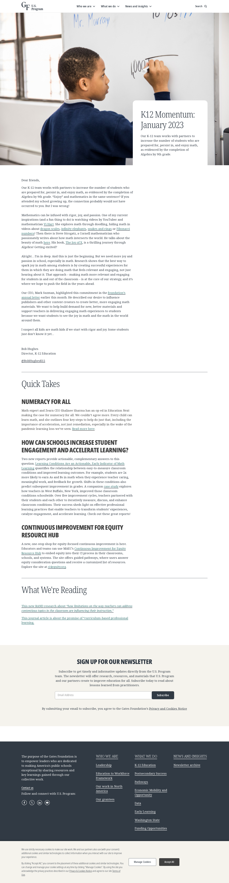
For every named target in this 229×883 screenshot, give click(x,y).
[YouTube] (47, 802)
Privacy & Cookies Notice (80, 871)
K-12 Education (145, 765)
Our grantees (105, 799)
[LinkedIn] (39, 802)
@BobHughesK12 (33, 361)
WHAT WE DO (146, 756)
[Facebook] (24, 802)
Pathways (141, 782)
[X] (32, 802)
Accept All (169, 862)
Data (138, 803)
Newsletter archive (186, 765)
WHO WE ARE (107, 756)
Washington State (147, 820)
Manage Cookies (142, 862)
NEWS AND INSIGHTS (190, 756)
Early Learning (145, 811)
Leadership (104, 765)
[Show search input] (201, 6)
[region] (114, 862)
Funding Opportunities (151, 828)
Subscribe (163, 695)
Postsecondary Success (151, 773)
